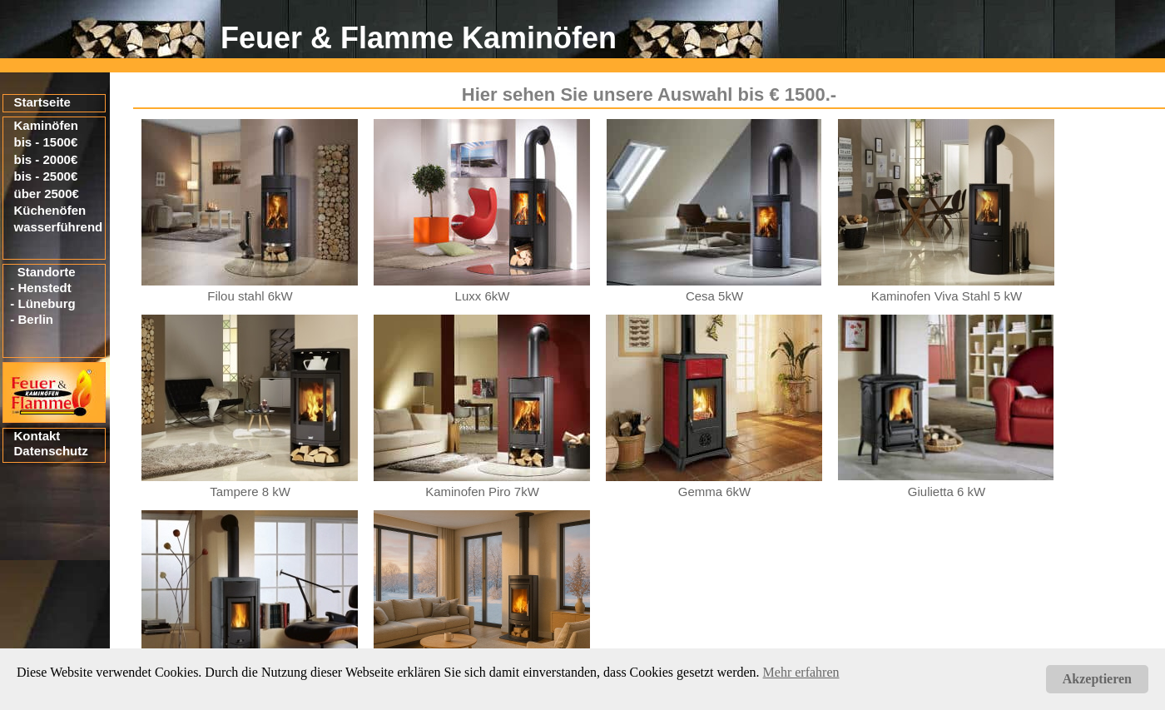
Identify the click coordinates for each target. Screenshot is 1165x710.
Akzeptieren (1097, 679)
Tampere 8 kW (250, 491)
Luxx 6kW (482, 296)
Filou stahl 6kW (250, 296)
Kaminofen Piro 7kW (482, 491)
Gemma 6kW (714, 491)
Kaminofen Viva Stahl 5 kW (946, 296)
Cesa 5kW (714, 296)
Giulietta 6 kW (946, 491)
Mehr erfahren (801, 672)
